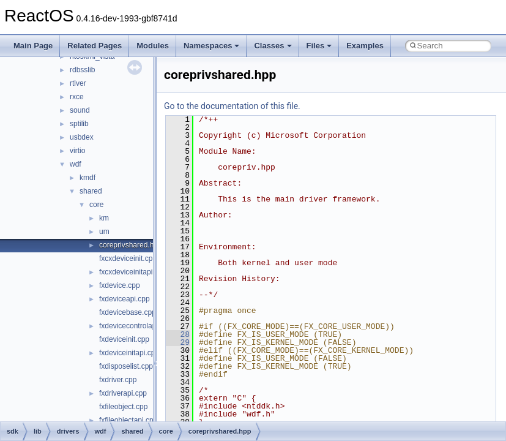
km (104, 218)
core (96, 204)
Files (319, 45)
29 (178, 342)
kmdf (87, 177)
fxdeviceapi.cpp (124, 299)
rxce (77, 96)
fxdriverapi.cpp (123, 393)
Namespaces (212, 45)
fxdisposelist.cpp (126, 366)
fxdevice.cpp (119, 285)
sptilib (79, 123)
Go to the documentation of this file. (232, 106)
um (104, 231)
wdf (75, 164)
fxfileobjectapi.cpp (128, 420)
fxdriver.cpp (117, 379)
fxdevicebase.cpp (127, 312)
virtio (77, 150)
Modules (152, 45)
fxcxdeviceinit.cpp (128, 258)
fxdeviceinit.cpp (124, 339)
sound (80, 110)
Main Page (33, 45)
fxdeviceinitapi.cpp (129, 353)
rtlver (78, 83)
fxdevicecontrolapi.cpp (135, 326)
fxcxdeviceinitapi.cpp (132, 272)
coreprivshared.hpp (130, 245)
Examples (365, 45)
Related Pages (94, 45)
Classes (272, 45)
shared (91, 191)
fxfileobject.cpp (123, 406)
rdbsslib (82, 70)
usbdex (82, 137)
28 (178, 334)
